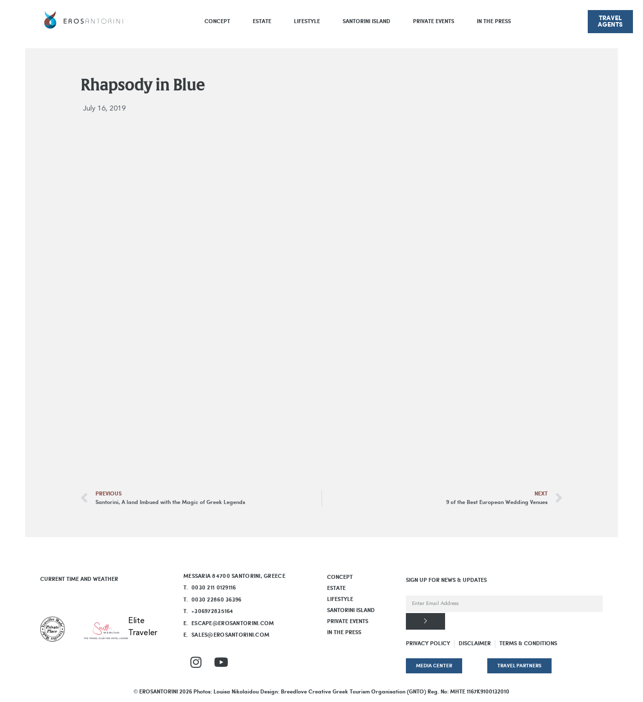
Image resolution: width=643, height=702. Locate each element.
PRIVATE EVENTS (433, 22)
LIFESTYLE (307, 22)
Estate (262, 22)
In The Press (494, 22)
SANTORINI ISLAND (366, 22)
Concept (217, 22)
